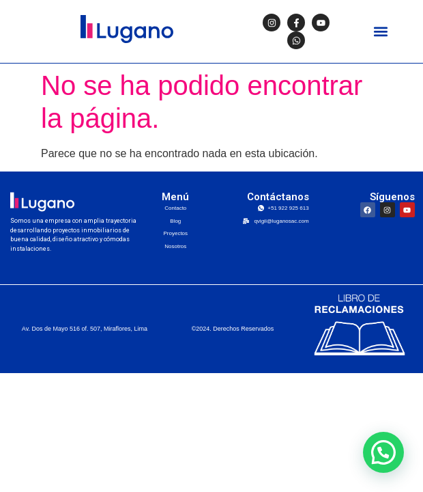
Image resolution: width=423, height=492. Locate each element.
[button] (381, 31)
